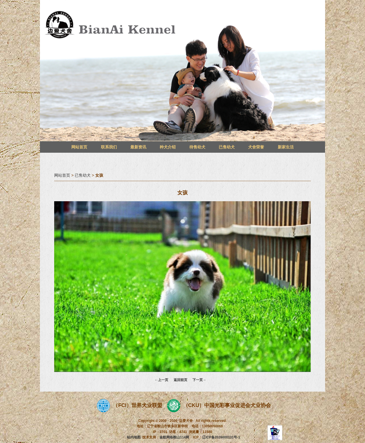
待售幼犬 (197, 147)
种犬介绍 (168, 147)
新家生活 (286, 147)
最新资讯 (138, 147)
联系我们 (109, 147)
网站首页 (79, 147)
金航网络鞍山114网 (174, 437)
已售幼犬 (227, 147)
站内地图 (134, 437)
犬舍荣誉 (256, 147)
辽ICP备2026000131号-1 (221, 437)
